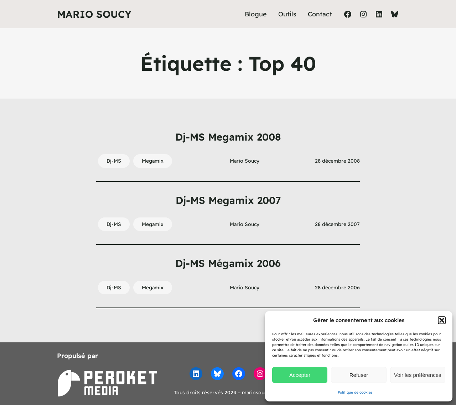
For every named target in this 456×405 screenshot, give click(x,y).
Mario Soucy (94, 14)
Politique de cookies (355, 392)
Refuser (358, 375)
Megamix (153, 161)
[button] (441, 320)
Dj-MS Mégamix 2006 (228, 263)
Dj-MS (114, 161)
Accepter (299, 375)
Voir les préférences (417, 375)
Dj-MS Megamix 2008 (228, 137)
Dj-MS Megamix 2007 (228, 200)
